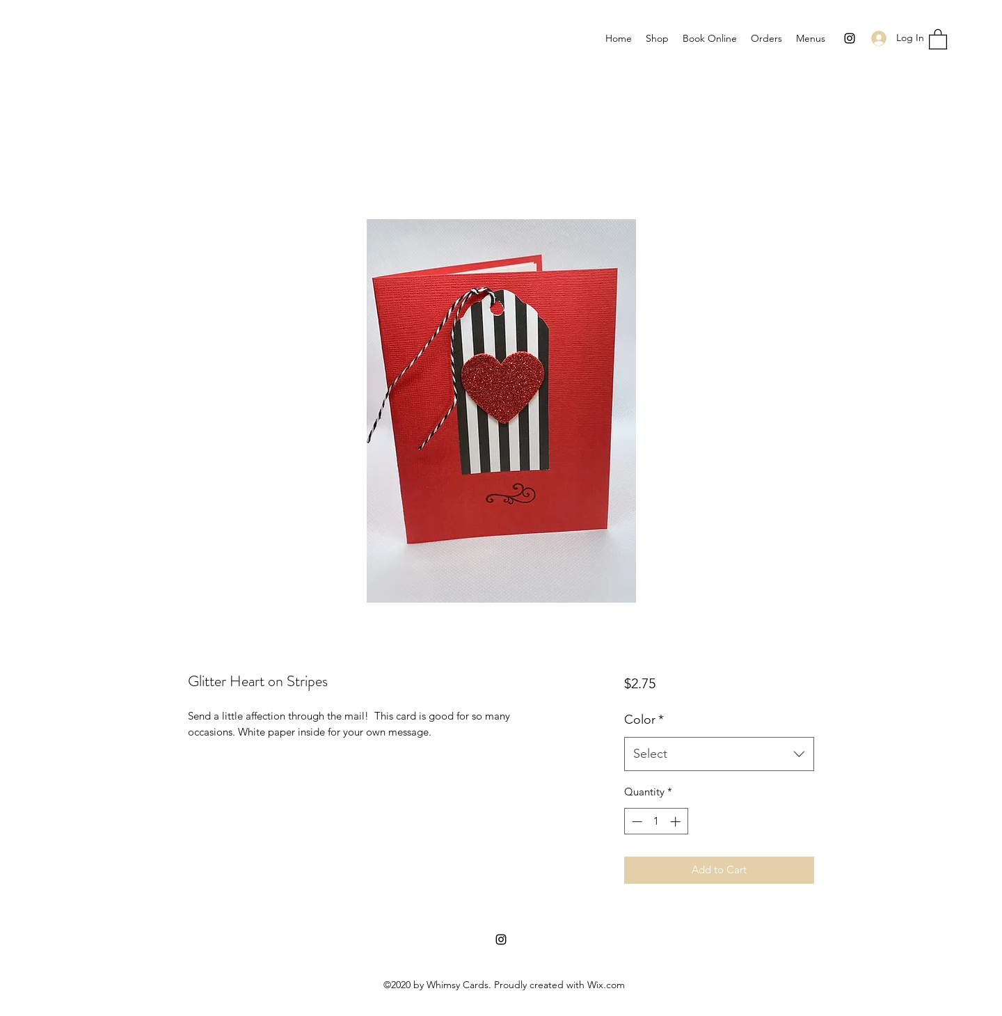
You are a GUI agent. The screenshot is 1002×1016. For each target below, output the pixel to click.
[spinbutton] (655, 821)
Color (644, 719)
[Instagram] (850, 38)
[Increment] (676, 821)
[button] (938, 38)
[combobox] (719, 754)
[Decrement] (635, 821)
